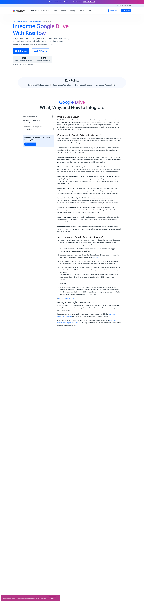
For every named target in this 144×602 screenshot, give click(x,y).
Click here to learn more (66, 298)
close (52, 598)
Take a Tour (113, 10)
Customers (80, 11)
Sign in (128, 5)
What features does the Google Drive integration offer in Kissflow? (61, 547)
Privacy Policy (43, 598)
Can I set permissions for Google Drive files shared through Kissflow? (62, 556)
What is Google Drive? (38, 116)
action (95, 257)
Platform (35, 11)
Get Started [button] (126, 10)
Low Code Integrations (20, 21)
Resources (64, 11)
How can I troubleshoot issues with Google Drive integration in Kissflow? (64, 575)
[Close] (138, 2)
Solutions (45, 11)
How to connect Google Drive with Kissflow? (38, 128)
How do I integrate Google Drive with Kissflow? (51, 522)
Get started (21, 51)
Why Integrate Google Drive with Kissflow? (38, 122)
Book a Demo (40, 51)
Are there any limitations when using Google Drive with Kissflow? (60, 566)
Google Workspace (35, 21)
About (89, 11)
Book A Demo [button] (30, 144)
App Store (54, 11)
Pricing (72, 11)
